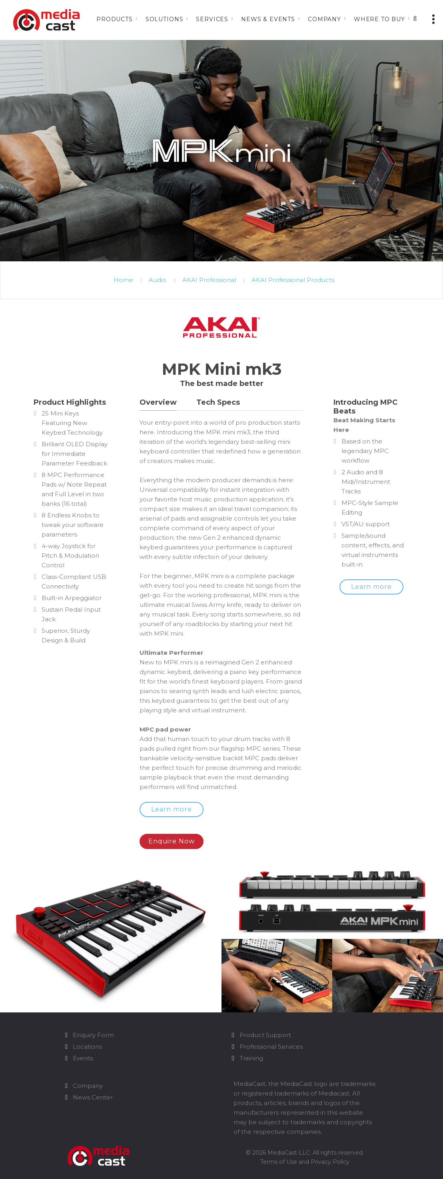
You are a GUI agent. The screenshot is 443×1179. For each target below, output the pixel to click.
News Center (93, 1090)
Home (123, 280)
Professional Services (271, 1040)
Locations (87, 1040)
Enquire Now (174, 834)
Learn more (174, 809)
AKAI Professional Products (292, 280)
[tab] (158, 404)
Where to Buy (379, 19)
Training (251, 1051)
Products (114, 19)
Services (212, 19)
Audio (157, 280)
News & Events (268, 19)
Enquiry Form (93, 1028)
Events (83, 1051)
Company (324, 19)
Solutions (165, 19)
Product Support (265, 1028)
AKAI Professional (209, 280)
